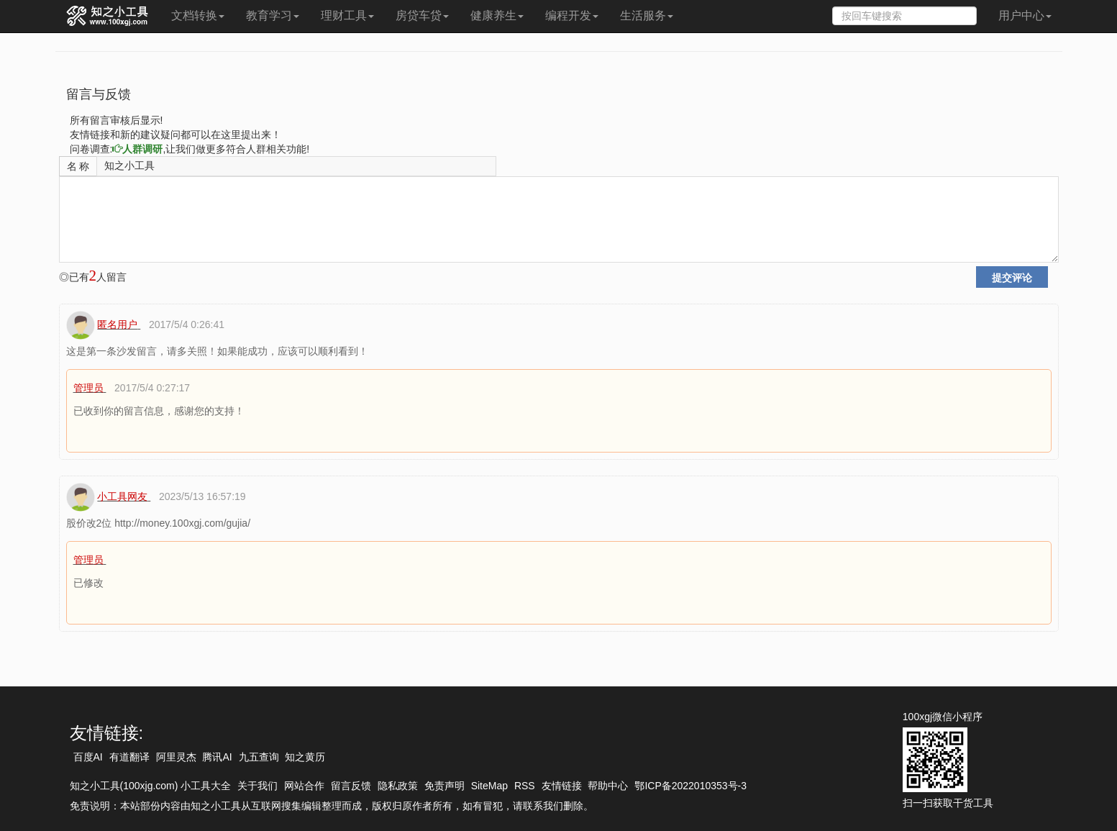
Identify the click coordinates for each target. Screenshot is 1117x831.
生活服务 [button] (646, 15)
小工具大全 (206, 785)
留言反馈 (351, 785)
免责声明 (444, 785)
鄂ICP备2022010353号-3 (690, 785)
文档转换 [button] (197, 15)
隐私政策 (398, 785)
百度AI (88, 757)
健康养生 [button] (497, 15)
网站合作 (304, 785)
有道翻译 (129, 757)
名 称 (78, 166)
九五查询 (259, 757)
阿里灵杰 (176, 757)
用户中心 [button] (1025, 15)
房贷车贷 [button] (422, 15)
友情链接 (562, 785)
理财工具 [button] (347, 15)
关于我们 (257, 785)
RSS (524, 785)
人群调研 (137, 149)
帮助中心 (608, 785)
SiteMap (489, 785)
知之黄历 (305, 757)
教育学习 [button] (272, 15)
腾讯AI (217, 757)
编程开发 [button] (571, 15)
